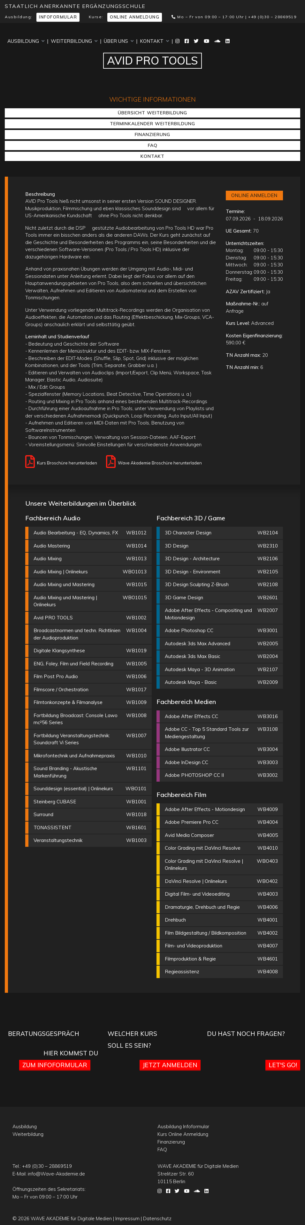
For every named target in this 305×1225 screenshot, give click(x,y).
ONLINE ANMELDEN (254, 195)
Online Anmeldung (134, 16)
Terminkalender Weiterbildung (152, 123)
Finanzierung (152, 134)
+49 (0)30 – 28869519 (272, 16)
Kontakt (154, 41)
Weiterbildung (74, 41)
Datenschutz (157, 1218)
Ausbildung (25, 41)
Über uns (118, 41)
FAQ (152, 145)
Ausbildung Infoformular (183, 1126)
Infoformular (58, 16)
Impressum (127, 1218)
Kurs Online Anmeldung (182, 1134)
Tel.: (42, 1166)
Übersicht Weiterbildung (152, 113)
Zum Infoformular (54, 1065)
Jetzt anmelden (170, 1065)
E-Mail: (48, 1174)
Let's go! (283, 1065)
